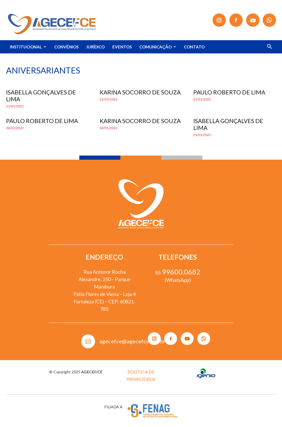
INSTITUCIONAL (28, 46)
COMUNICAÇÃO (157, 46)
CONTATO (194, 46)
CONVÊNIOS (66, 46)
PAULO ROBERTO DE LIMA (229, 92)
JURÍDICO (95, 46)
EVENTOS (122, 46)
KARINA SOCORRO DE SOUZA (140, 92)
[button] (269, 47)
